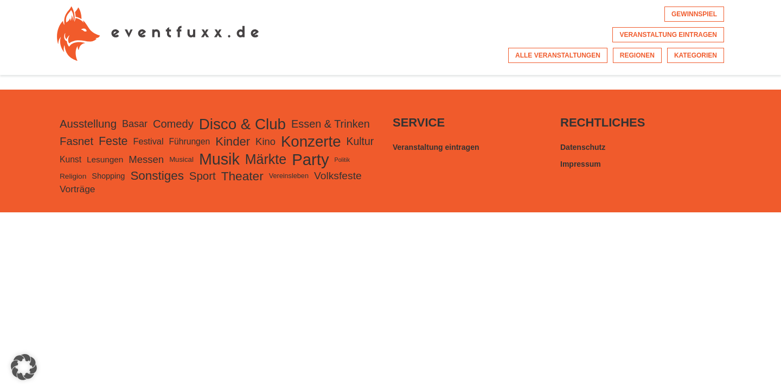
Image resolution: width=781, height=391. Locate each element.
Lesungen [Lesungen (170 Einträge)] (105, 159)
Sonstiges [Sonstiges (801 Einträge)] (156, 175)
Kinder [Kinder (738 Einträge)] (232, 141)
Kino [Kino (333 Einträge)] (265, 141)
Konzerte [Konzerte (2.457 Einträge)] (311, 141)
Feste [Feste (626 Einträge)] (113, 141)
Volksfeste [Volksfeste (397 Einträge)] (338, 175)
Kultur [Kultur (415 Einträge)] (360, 141)
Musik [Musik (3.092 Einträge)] (219, 159)
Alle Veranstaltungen (557, 55)
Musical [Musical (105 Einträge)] (181, 159)
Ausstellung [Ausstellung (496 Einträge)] (88, 124)
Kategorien (695, 55)
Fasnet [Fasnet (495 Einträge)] (76, 141)
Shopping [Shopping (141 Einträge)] (108, 176)
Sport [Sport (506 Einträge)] (202, 176)
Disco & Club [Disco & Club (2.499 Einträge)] (242, 124)
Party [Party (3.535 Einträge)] (310, 159)
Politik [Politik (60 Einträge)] (342, 159)
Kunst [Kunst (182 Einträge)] (70, 159)
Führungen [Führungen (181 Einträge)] (189, 141)
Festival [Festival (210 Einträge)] (148, 141)
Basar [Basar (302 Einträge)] (135, 123)
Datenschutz (582, 147)
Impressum (580, 164)
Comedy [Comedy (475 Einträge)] (173, 124)
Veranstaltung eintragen (668, 35)
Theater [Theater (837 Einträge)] (242, 176)
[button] (24, 367)
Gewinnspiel (694, 14)
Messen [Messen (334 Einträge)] (146, 159)
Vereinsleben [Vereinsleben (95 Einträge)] (289, 176)
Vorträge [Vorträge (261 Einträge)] (77, 189)
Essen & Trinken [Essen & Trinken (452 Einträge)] (330, 124)
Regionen (637, 55)
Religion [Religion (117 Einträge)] (73, 176)
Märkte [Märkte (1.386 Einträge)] (265, 159)
